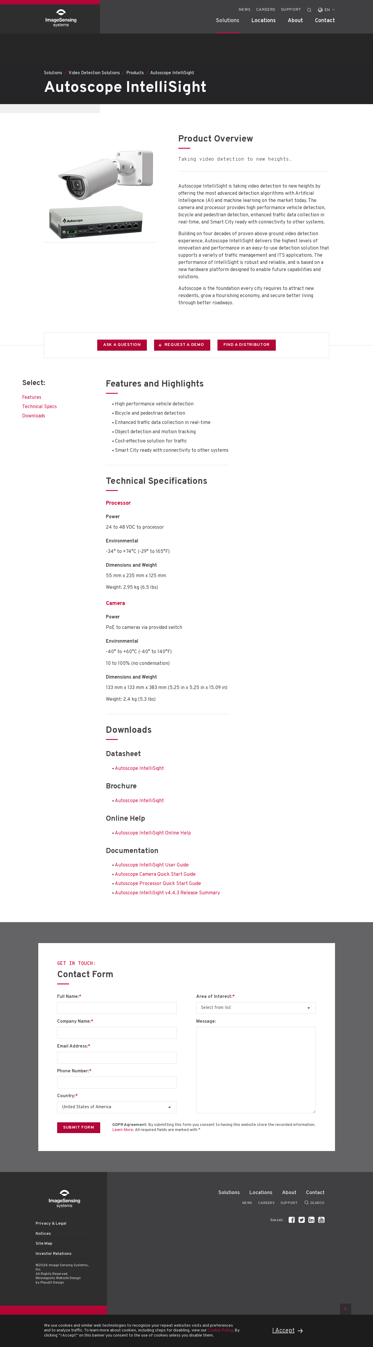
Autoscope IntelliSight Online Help (153, 833)
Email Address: (73, 1046)
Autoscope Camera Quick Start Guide (155, 875)
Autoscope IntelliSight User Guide (152, 865)
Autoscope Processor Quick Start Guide (158, 884)
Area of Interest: (215, 997)
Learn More (122, 1129)
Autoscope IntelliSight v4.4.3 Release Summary (167, 893)
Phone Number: (74, 1071)
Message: (206, 1021)
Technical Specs (39, 407)
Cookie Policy (220, 1330)
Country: (67, 1096)
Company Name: (75, 1021)
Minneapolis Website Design (58, 1278)
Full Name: (69, 997)
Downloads (33, 416)
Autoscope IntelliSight (139, 769)
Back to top (345, 1309)
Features (31, 398)
